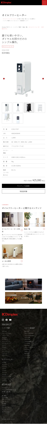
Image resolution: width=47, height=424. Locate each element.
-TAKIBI (25, 351)
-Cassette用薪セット (29, 341)
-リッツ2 (4, 345)
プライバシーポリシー (7, 408)
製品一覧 (24, 19)
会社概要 (4, 404)
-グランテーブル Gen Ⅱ (29, 347)
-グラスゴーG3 (5, 335)
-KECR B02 (4, 365)
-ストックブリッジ (6, 351)
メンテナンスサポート (7, 400)
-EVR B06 (4, 375)
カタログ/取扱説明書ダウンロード (10, 390)
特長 (19, 19)
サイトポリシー (5, 410)
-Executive (26, 349)
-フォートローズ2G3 (6, 333)
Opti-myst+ (27, 345)
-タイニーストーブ (6, 341)
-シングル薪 (27, 343)
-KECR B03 (4, 367)
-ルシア (3, 349)
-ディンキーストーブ (6, 343)
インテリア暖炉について (8, 20)
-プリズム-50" (27, 355)
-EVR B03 (4, 369)
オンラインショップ (6, 412)
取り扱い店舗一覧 (6, 392)
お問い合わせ (5, 402)
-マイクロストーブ (6, 339)
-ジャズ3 (4, 347)
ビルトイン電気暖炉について (21, 20)
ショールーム (5, 394)
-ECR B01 (4, 363)
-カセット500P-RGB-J (29, 333)
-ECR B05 (4, 371)
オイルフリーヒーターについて (10, 19)
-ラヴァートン (5, 355)
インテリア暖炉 (6, 328)
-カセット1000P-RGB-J (29, 335)
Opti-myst (4, 331)
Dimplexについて (6, 388)
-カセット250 (27, 339)
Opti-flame (4, 337)
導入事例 (4, 396)
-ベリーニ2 (4, 353)
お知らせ (4, 406)
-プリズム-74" (27, 357)
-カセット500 (27, 337)
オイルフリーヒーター (7, 359)
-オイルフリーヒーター (7, 377)
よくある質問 (31, 19)
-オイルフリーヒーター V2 (8, 379)
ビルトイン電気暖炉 (29, 328)
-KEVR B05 (4, 373)
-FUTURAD (4, 381)
